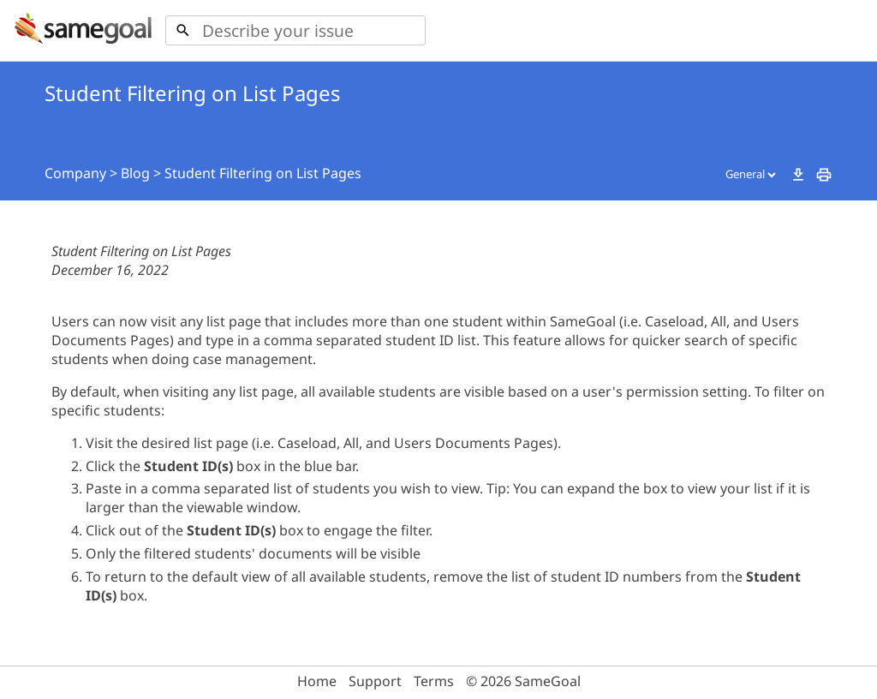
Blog (135, 173)
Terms (434, 681)
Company (75, 173)
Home (317, 681)
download (798, 174)
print (823, 174)
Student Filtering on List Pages (262, 173)
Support (375, 681)
